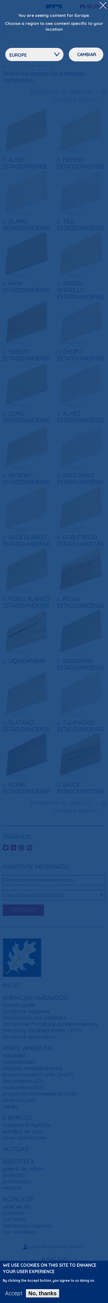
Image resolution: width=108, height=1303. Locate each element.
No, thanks (42, 1293)
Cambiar (86, 54)
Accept (13, 1293)
